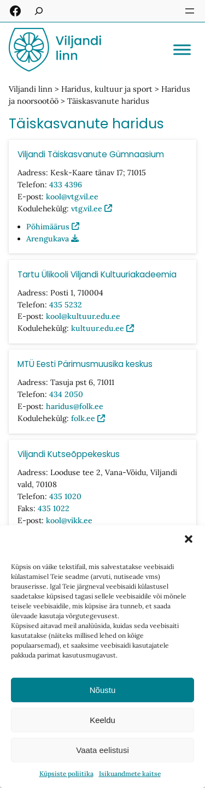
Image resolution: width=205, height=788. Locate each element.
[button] (188, 539)
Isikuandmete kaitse (130, 773)
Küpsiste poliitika (66, 773)
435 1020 (65, 496)
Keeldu (102, 720)
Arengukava (47, 239)
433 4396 (65, 184)
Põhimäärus (47, 227)
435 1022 (53, 508)
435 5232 (65, 305)
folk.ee (83, 418)
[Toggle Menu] (182, 49)
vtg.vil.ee (86, 209)
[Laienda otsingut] (39, 11)
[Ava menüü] (189, 10)
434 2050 (66, 395)
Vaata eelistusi (102, 750)
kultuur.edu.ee (97, 329)
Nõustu (103, 690)
